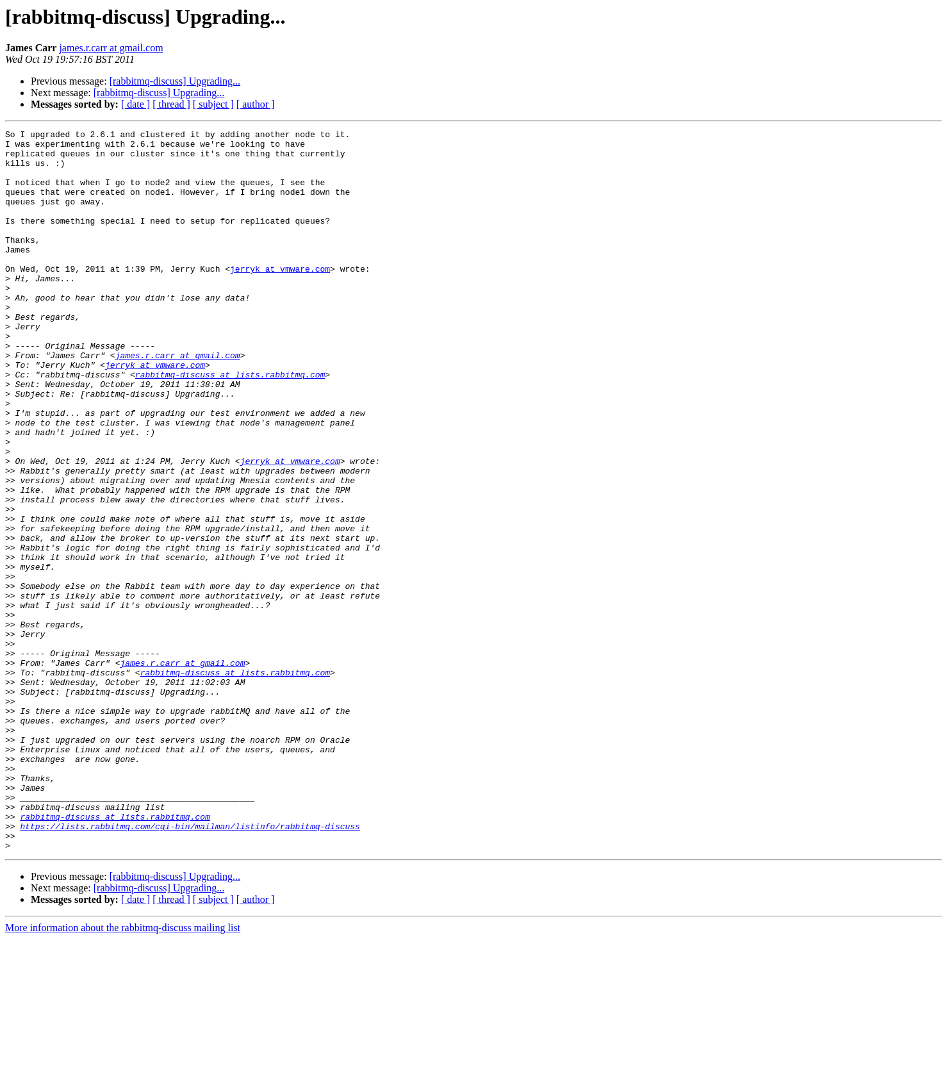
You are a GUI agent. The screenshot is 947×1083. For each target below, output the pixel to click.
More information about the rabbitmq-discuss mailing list (122, 1071)
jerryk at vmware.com (280, 297)
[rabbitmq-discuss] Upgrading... (175, 81)
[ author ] (255, 104)
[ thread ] (171, 104)
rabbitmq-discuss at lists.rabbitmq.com (230, 424)
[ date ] (135, 104)
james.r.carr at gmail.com (111, 47)
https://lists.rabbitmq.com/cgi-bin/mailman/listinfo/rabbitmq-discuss (189, 966)
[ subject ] (213, 104)
